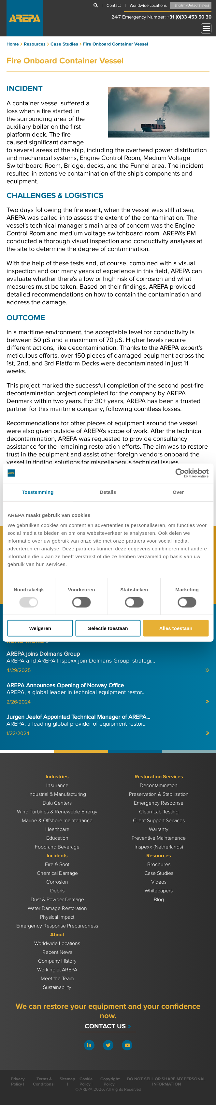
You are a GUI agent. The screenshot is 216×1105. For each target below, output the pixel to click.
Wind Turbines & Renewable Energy (57, 812)
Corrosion (57, 882)
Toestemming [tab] (38, 491)
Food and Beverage (57, 847)
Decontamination (159, 786)
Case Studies (158, 873)
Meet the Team (57, 979)
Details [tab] (108, 491)
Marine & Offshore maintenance (57, 821)
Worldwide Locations (57, 944)
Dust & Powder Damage (57, 900)
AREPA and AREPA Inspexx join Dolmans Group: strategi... (108, 662)
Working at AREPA (57, 970)
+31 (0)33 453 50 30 (189, 17)
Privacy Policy (18, 1081)
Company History (57, 961)
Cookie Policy (86, 1081)
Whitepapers (159, 891)
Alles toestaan (176, 628)
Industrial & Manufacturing (57, 794)
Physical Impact (57, 917)
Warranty (158, 829)
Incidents (57, 856)
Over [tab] (178, 491)
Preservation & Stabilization (159, 794)
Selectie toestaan (108, 628)
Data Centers (57, 803)
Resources (158, 856)
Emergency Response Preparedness (57, 926)
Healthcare (57, 829)
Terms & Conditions (43, 1081)
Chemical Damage (57, 873)
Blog (159, 900)
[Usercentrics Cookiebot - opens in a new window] (180, 473)
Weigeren (40, 628)
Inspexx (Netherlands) (159, 847)
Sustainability (57, 987)
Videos (158, 882)
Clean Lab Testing (159, 812)
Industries (57, 777)
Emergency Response (158, 803)
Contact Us (108, 1026)
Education (57, 838)
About (57, 935)
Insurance (57, 786)
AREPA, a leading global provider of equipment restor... (108, 725)
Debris (57, 891)
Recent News (57, 952)
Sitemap (67, 1079)
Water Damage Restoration (57, 908)
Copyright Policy (110, 1081)
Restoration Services (159, 777)
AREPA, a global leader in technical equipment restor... (108, 693)
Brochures (158, 865)
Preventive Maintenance (159, 838)
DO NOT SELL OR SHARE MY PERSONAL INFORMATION (166, 1081)
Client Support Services (159, 821)
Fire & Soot (57, 865)
